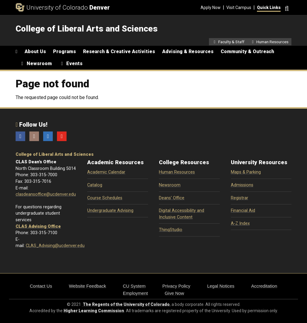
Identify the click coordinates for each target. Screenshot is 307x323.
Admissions (242, 185)
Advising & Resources (187, 51)
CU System (134, 285)
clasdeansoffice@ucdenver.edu (46, 194)
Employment (135, 293)
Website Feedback (87, 285)
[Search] (286, 8)
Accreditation (264, 285)
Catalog (94, 185)
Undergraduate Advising (110, 210)
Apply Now (211, 7)
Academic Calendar (106, 172)
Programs (64, 51)
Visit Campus (238, 7)
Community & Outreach (247, 51)
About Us (35, 51)
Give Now (174, 293)
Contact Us (41, 285)
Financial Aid (243, 210)
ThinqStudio (170, 229)
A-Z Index (240, 223)
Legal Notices (220, 285)
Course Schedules (104, 198)
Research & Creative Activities (119, 51)
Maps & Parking (246, 172)
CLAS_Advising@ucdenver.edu (55, 245)
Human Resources (177, 172)
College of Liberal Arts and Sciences (55, 154)
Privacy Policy (176, 285)
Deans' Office (171, 198)
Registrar (239, 198)
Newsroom (169, 185)
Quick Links (269, 7)
